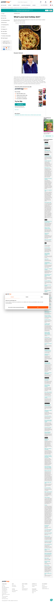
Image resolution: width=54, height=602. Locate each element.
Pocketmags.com (44, 586)
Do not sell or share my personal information (16, 307)
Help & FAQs (14, 585)
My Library (3, 15)
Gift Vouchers (4, 33)
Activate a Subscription (6, 35)
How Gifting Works (15, 590)
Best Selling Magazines (5, 587)
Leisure (33, 5)
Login (33, 592)
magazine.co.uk (44, 587)
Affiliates (33, 586)
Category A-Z (4, 29)
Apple (23, 585)
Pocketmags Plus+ (5, 24)
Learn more (17, 109)
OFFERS (9, 5)
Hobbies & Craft (16, 5)
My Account (4, 22)
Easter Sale (3, 18)
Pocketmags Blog (4, 589)
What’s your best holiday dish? (24, 7)
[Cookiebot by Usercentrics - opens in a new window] (44, 294)
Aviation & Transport (25, 5)
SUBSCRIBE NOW (20, 104)
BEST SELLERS (3, 5)
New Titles (3, 586)
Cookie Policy (4, 597)
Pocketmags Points (25, 588)
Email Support (14, 586)
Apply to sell (34, 591)
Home (2, 13)
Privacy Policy (4, 593)
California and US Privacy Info (6, 595)
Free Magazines (4, 588)
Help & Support (4, 38)
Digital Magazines (24, 589)
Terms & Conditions (5, 596)
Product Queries (34, 585)
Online (23, 587)
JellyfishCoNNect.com (45, 588)
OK (37, 307)
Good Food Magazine (10, 7)
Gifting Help (14, 591)
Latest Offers (4, 31)
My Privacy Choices (5, 598)
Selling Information (35, 590)
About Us (43, 585)
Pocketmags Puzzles (5, 20)
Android (23, 586)
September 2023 (16, 7)
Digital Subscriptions (4, 7)
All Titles (3, 585)
